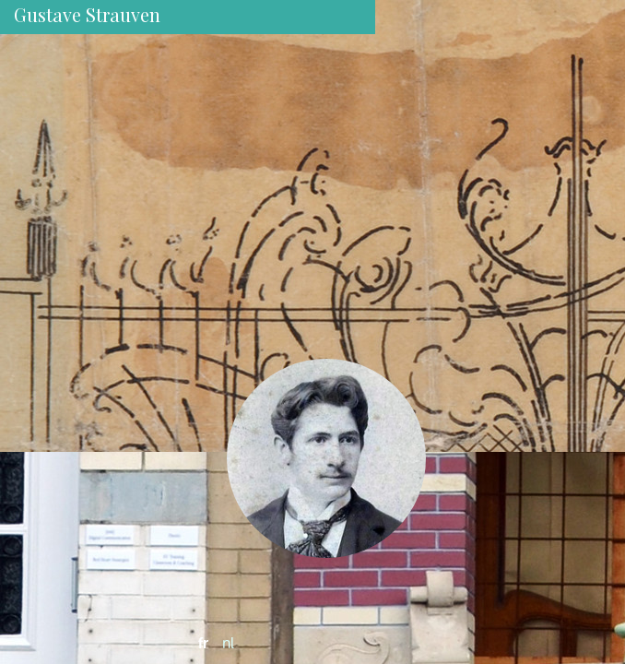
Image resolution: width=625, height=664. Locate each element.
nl (228, 643)
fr (203, 643)
